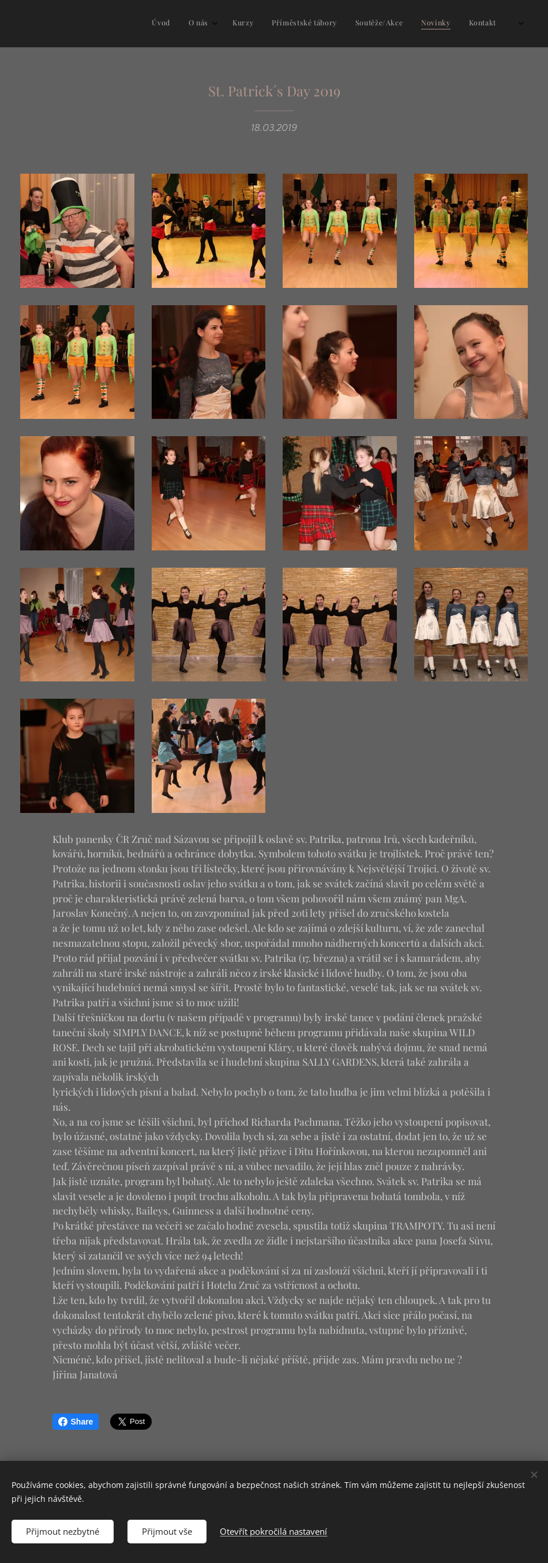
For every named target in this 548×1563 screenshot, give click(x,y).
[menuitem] (396, 23)
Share (75, 1421)
